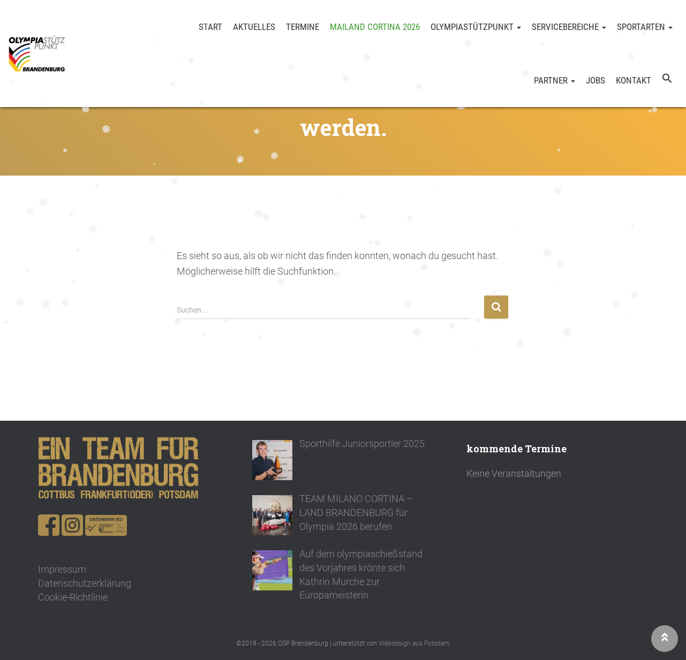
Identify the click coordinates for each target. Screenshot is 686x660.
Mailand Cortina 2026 (375, 26)
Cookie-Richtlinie (73, 597)
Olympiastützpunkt (476, 26)
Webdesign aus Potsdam (414, 643)
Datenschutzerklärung (84, 583)
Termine (302, 26)
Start (210, 26)
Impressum (62, 569)
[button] (667, 80)
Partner (554, 80)
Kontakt (633, 80)
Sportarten (645, 26)
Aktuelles (254, 26)
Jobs (595, 80)
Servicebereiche (569, 26)
